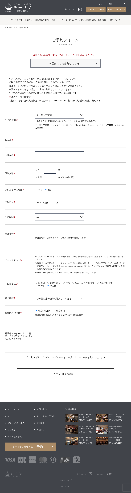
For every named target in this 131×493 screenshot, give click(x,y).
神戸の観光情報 (15, 437)
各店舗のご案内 (42, 20)
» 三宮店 (109, 125)
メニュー (55, 20)
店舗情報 (72, 409)
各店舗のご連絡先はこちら (64, 63)
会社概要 (12, 430)
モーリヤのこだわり (46, 416)
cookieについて (65, 480)
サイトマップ (70, 9)
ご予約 (27, 446)
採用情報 (102, 20)
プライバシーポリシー (52, 357)
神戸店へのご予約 (95, 9)
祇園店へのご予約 (116, 9)
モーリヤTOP (16, 20)
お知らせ (29, 20)
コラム (65, 483)
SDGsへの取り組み (87, 20)
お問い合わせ (114, 20)
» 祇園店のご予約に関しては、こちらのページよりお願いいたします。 (66, 121)
